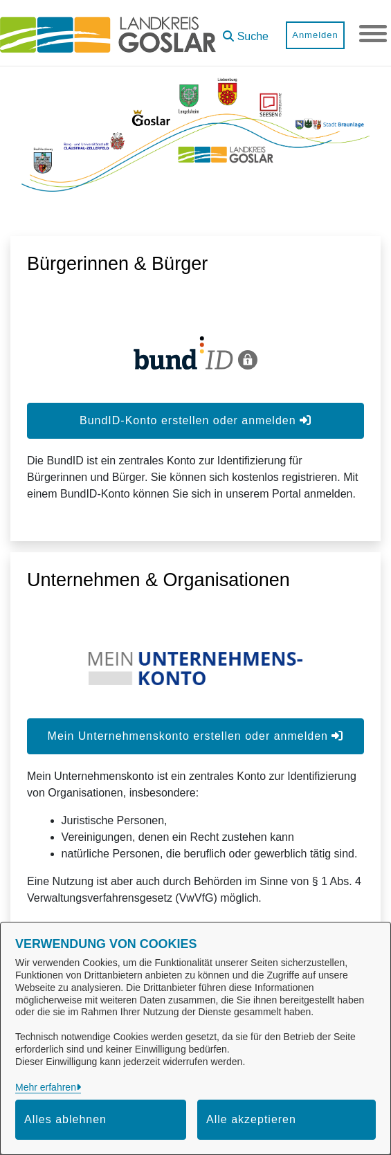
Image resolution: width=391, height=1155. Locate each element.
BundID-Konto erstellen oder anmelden (195, 420)
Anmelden (315, 35)
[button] (245, 31)
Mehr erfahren (45, 1087)
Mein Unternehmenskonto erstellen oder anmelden (196, 736)
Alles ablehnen (65, 1119)
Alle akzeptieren (251, 1119)
